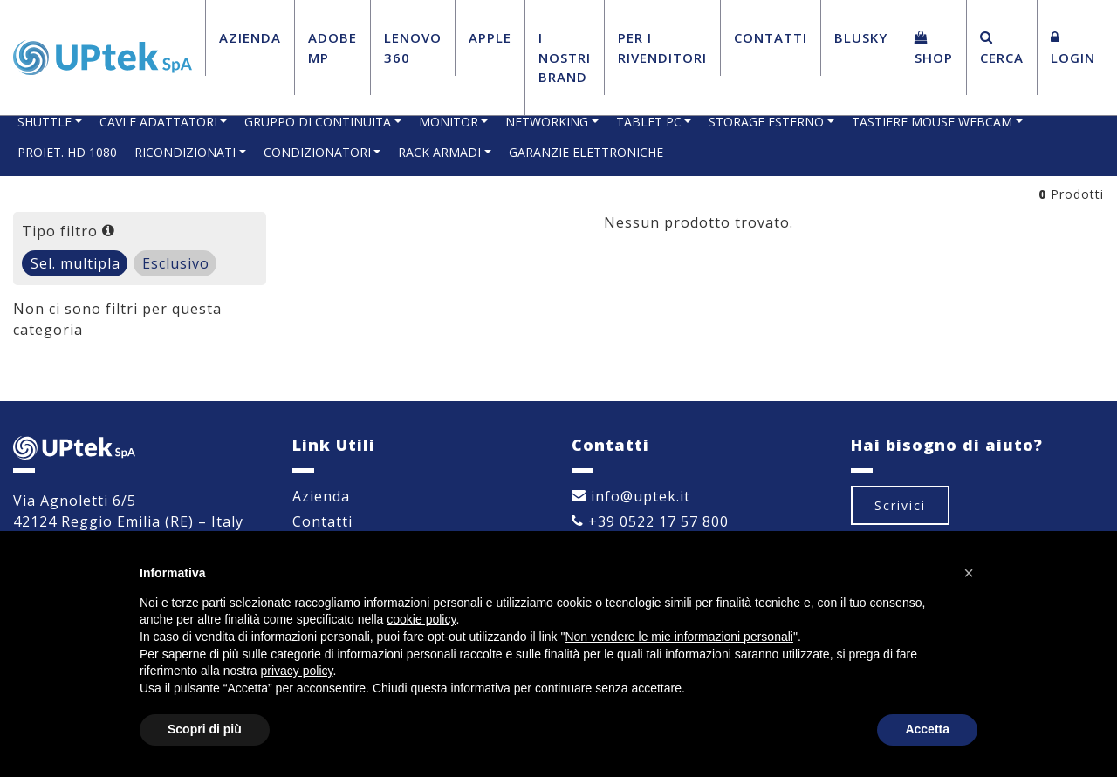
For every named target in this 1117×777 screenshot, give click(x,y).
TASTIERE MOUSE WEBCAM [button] (932, 121)
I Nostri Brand (564, 57)
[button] (969, 573)
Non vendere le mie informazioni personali (678, 637)
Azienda (250, 37)
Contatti (770, 37)
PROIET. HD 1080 (67, 152)
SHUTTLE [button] (44, 121)
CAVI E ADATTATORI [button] (158, 121)
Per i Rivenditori (662, 47)
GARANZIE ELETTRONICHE (586, 152)
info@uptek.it (631, 496)
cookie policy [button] (421, 619)
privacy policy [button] (297, 671)
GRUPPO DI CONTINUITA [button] (317, 121)
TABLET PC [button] (649, 121)
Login (1073, 48)
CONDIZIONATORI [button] (317, 152)
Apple (490, 37)
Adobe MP (332, 47)
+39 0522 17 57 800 (650, 521)
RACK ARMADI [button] (439, 152)
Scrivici (900, 505)
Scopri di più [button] (205, 729)
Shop (934, 48)
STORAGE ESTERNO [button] (766, 121)
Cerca (1002, 48)
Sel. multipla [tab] (75, 263)
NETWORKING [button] (546, 121)
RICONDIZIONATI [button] (185, 152)
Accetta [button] (927, 729)
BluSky (860, 37)
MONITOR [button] (448, 121)
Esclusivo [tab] (175, 263)
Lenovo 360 (413, 47)
